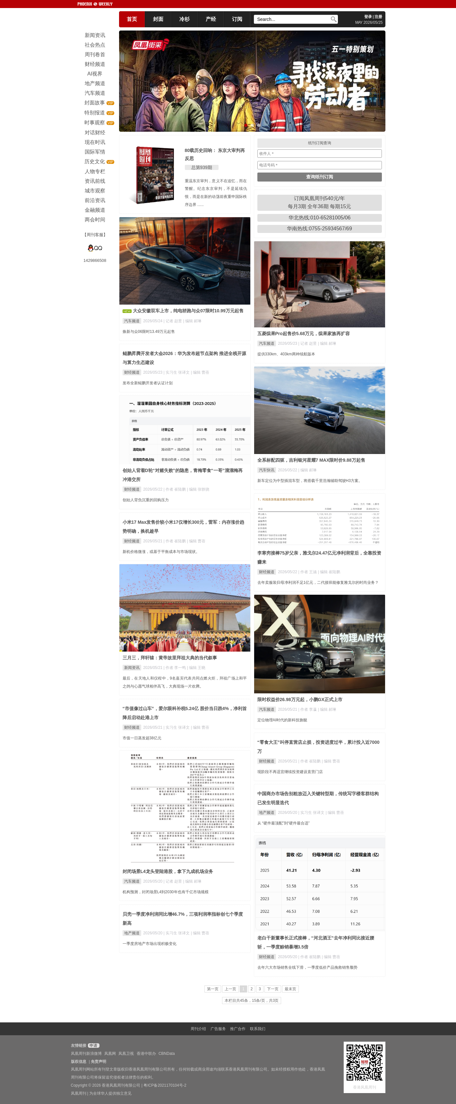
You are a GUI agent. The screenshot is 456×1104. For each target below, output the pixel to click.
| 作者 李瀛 (308, 709)
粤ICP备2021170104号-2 (164, 1085)
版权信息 (78, 1061)
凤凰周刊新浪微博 (86, 1053)
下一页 (273, 989)
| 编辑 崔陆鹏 (329, 572)
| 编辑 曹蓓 (200, 372)
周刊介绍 (198, 1029)
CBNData (167, 1053)
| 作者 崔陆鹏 (175, 489)
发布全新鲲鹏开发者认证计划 (148, 383)
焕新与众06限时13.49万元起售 (149, 331)
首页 (132, 19)
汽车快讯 (266, 470)
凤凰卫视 (126, 1053)
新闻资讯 (132, 667)
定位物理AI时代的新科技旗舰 (282, 720)
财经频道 (132, 372)
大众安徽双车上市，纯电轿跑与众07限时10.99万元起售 (188, 310)
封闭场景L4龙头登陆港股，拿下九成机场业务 (168, 871)
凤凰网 (110, 1053)
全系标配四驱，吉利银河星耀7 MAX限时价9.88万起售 (311, 460)
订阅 (237, 19)
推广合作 (237, 1029)
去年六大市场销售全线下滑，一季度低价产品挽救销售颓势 (307, 967)
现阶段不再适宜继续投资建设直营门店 (290, 772)
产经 (211, 19)
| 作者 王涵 (308, 572)
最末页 (290, 989)
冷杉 (184, 19)
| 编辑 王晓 (196, 667)
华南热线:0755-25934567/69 (319, 228)
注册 (378, 16)
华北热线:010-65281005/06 (319, 217)
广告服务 (218, 1029)
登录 (368, 16)
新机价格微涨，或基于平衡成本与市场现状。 (161, 551)
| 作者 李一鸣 (175, 667)
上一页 (230, 989)
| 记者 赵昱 (173, 321)
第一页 (213, 989)
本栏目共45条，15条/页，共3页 (252, 1000)
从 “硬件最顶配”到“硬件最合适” (283, 823)
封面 (158, 19)
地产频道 (266, 812)
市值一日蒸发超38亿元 (142, 738)
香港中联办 (146, 1053)
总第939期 (201, 167)
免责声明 (98, 1061)
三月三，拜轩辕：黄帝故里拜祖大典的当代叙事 (170, 657)
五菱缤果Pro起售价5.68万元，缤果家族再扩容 (303, 333)
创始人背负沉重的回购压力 (146, 500)
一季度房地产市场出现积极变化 (149, 943)
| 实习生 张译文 (177, 372)
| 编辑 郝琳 (192, 321)
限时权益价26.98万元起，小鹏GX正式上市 (299, 699)
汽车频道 (132, 321)
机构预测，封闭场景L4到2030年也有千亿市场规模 (166, 892)
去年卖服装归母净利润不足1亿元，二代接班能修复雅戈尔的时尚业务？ (318, 582)
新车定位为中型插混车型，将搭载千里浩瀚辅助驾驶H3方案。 (309, 480)
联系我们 (257, 1029)
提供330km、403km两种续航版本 (286, 354)
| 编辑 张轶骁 (198, 489)
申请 (93, 1045)
